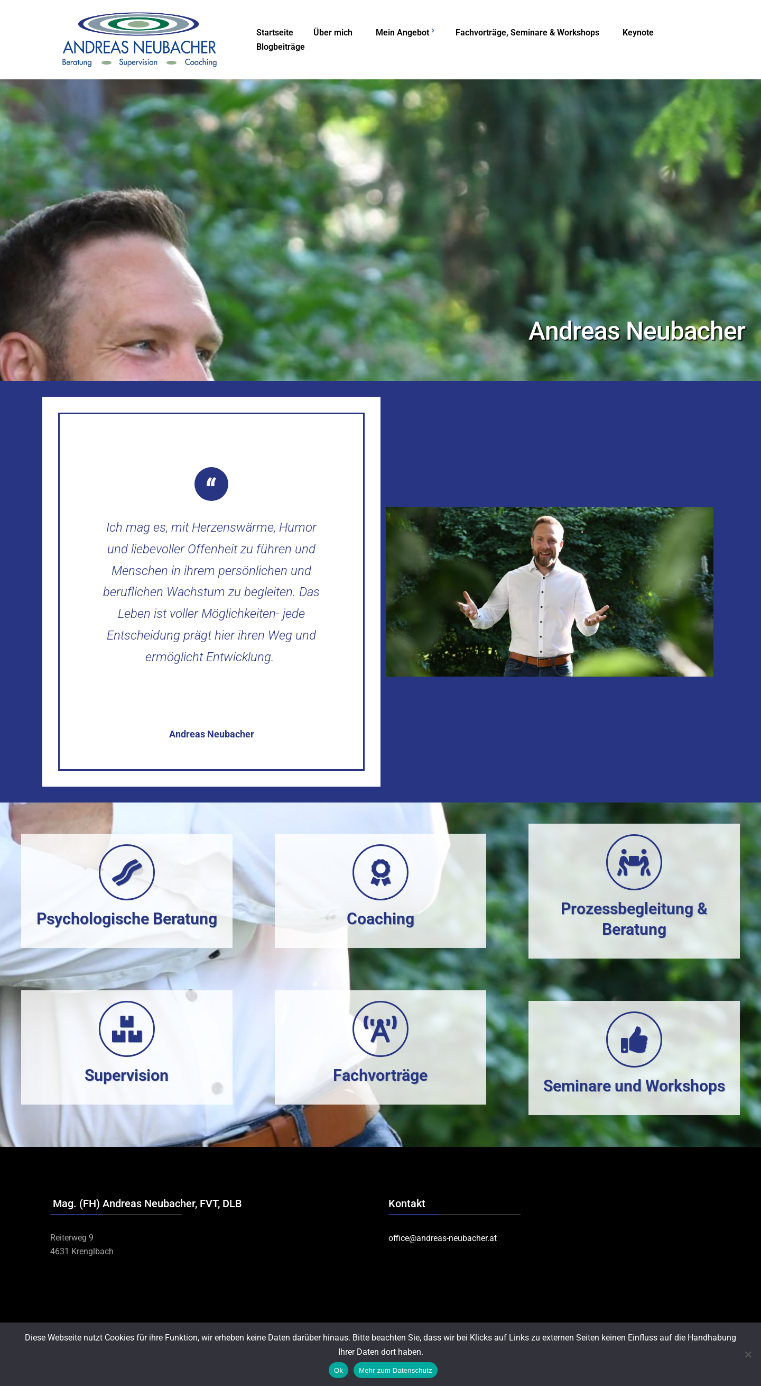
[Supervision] (127, 1029)
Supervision (127, 1075)
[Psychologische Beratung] (127, 872)
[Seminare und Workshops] (634, 1039)
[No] (748, 1354)
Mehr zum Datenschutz (395, 1370)
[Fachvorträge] (380, 1029)
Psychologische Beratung (126, 918)
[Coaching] (380, 872)
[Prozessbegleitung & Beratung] (634, 862)
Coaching (380, 918)
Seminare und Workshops (634, 1086)
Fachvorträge (380, 1075)
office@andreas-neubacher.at (442, 1238)
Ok (338, 1370)
